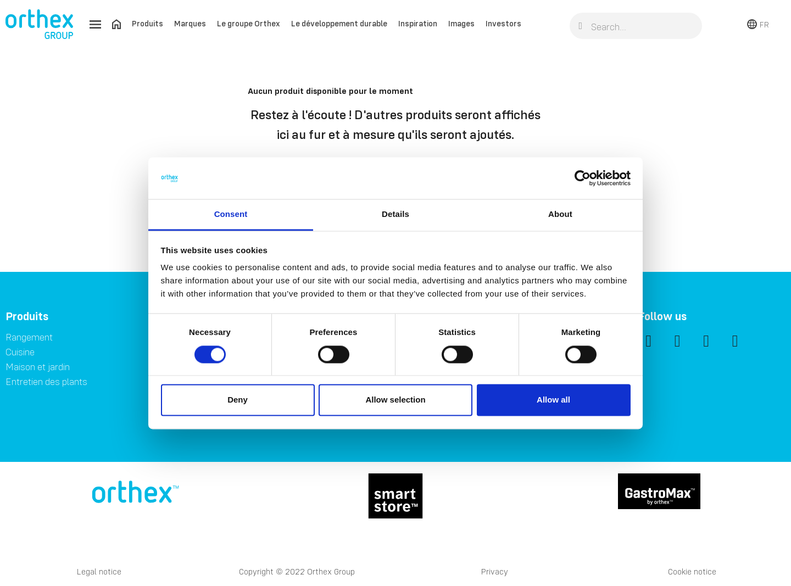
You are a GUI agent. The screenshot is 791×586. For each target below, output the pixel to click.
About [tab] (560, 214)
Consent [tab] (231, 214)
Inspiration (417, 23)
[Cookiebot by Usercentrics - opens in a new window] (582, 178)
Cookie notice (692, 571)
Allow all (553, 400)
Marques (190, 23)
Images (461, 23)
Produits (147, 23)
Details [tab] (395, 214)
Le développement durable (339, 23)
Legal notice (99, 571)
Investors (503, 23)
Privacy (494, 571)
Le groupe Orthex (248, 23)
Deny (237, 400)
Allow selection (395, 400)
